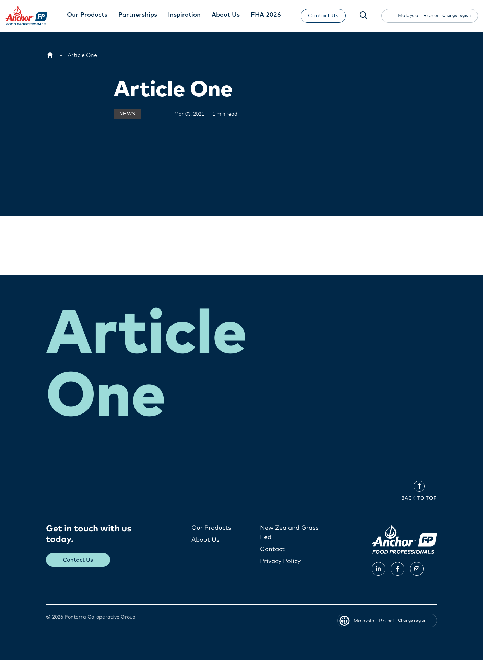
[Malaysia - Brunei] (50, 55)
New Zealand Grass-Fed (290, 532)
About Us (205, 540)
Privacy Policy (280, 561)
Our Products (211, 528)
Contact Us (323, 16)
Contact (272, 549)
